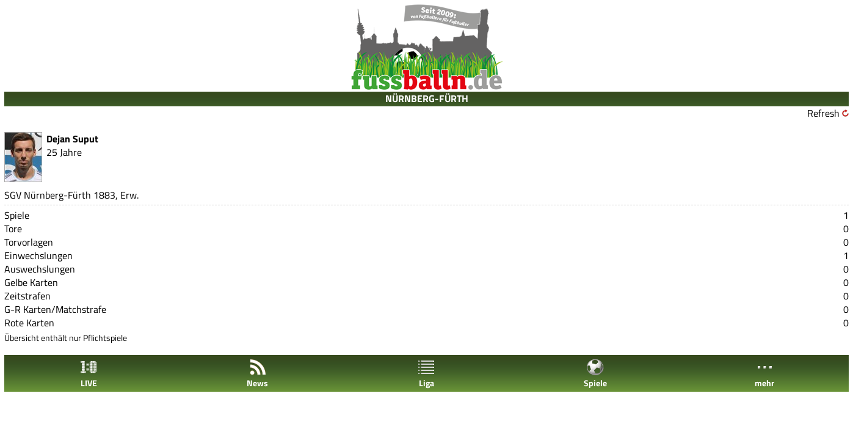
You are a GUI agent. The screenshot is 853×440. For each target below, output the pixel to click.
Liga (426, 373)
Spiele (595, 373)
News (257, 373)
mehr (764, 373)
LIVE (88, 373)
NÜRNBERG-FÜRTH (426, 98)
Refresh (823, 113)
